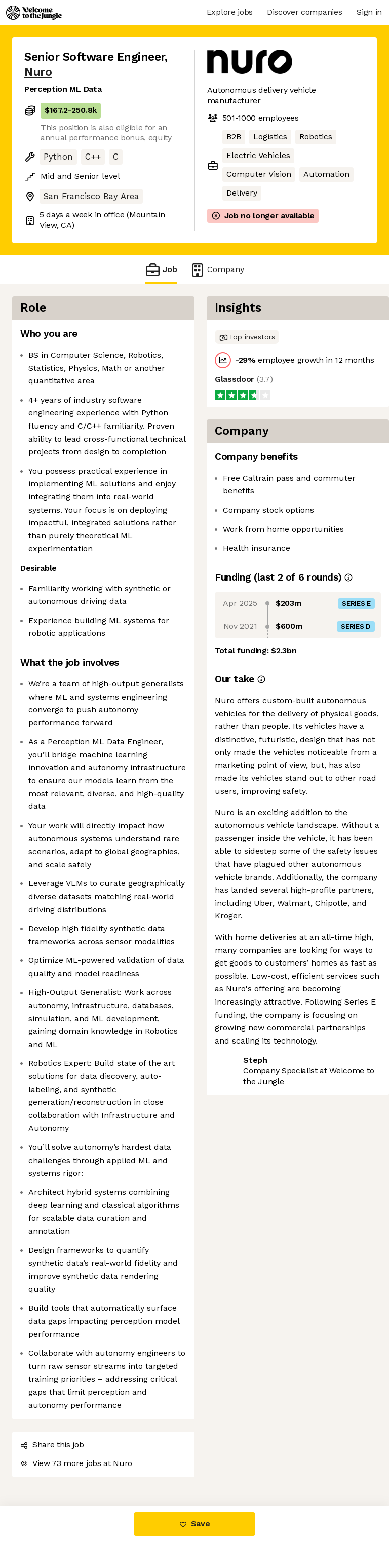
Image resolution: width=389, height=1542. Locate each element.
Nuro (38, 72)
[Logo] (34, 13)
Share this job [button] (52, 1444)
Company (216, 269)
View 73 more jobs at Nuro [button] (76, 1463)
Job (161, 269)
